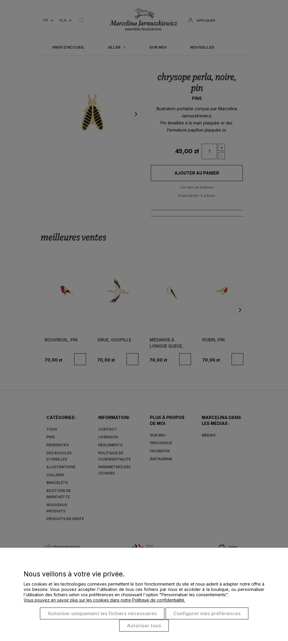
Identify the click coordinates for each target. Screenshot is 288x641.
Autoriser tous (144, 626)
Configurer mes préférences (207, 614)
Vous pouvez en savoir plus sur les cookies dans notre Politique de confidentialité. (104, 600)
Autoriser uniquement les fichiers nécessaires (102, 614)
